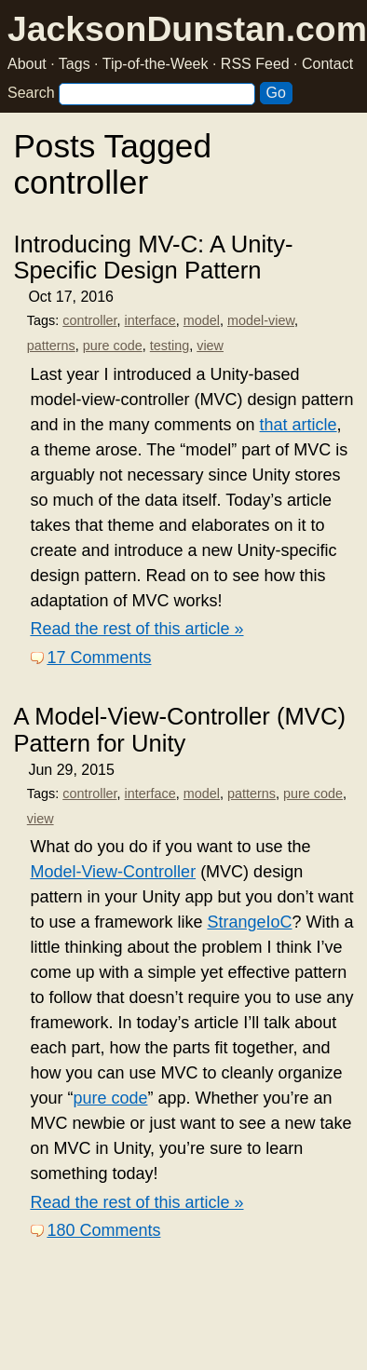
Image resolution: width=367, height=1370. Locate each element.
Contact (327, 64)
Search (31, 93)
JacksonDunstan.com (187, 28)
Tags (74, 64)
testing (169, 345)
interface (150, 320)
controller (89, 320)
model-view (260, 320)
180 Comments (103, 1230)
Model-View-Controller (113, 871)
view (210, 345)
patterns (51, 345)
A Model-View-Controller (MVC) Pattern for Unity (179, 729)
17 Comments (99, 657)
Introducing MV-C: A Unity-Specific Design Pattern (152, 257)
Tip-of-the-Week (155, 64)
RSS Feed (255, 64)
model (202, 320)
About (27, 64)
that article (298, 424)
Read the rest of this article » (136, 628)
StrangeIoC (249, 922)
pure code (113, 345)
